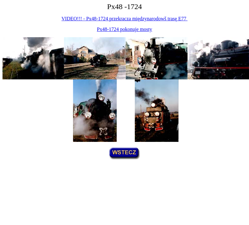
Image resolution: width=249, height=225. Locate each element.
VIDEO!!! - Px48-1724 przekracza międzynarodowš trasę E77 (124, 18)
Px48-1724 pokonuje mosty (124, 29)
